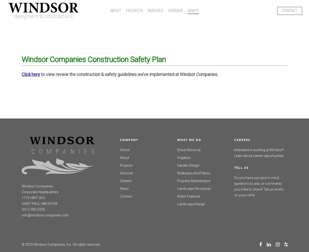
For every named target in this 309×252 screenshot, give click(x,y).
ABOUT (115, 11)
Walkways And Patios (193, 173)
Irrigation (184, 158)
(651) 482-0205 (33, 209)
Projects (126, 165)
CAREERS (175, 11)
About (124, 158)
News (124, 189)
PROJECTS (134, 11)
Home (124, 150)
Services (126, 173)
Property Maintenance (194, 181)
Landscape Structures (194, 189)
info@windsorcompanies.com (45, 215)
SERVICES (155, 11)
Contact (126, 196)
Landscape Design (191, 204)
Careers (126, 181)
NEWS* (193, 11)
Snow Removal (188, 150)
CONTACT (289, 11)
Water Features (188, 196)
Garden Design (188, 165)
